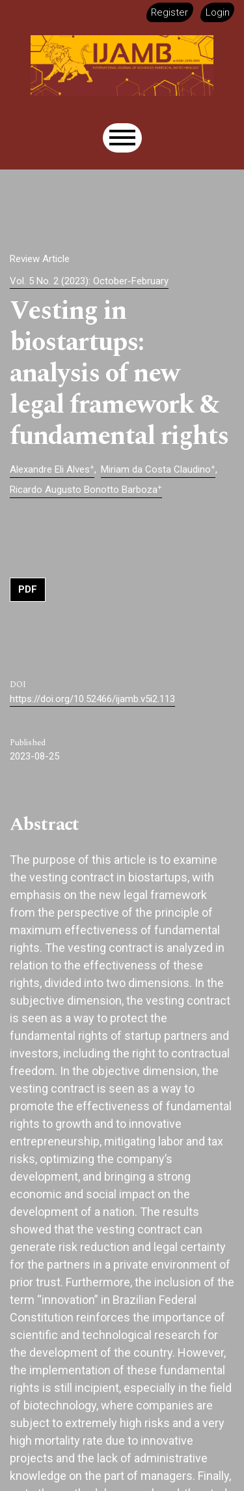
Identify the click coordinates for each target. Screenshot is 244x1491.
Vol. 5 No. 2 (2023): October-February (89, 281)
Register (169, 12)
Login (218, 12)
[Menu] (122, 138)
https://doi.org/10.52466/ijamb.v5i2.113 (92, 699)
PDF (27, 589)
